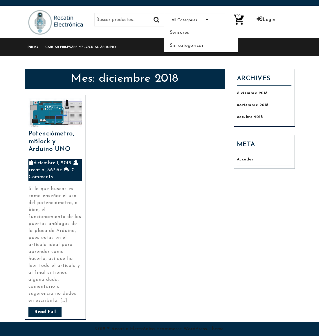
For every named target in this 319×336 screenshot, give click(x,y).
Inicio (33, 47)
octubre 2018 (250, 117)
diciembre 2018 (252, 93)
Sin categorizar (187, 45)
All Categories (194, 20)
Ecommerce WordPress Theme (190, 329)
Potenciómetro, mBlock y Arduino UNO (51, 142)
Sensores (179, 32)
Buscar (156, 19)
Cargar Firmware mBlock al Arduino (80, 47)
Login (266, 19)
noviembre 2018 (252, 105)
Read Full (45, 312)
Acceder (245, 159)
